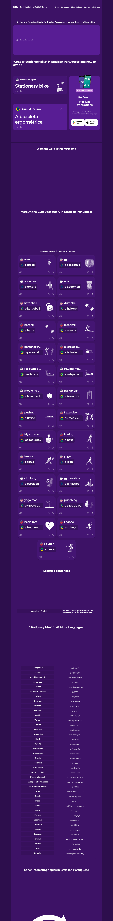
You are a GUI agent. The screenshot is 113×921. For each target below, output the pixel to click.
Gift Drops (96, 7)
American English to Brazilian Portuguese (46, 22)
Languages (65, 7)
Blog (73, 7)
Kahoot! (79, 7)
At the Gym (73, 22)
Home (22, 22)
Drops (57, 7)
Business (87, 7)
